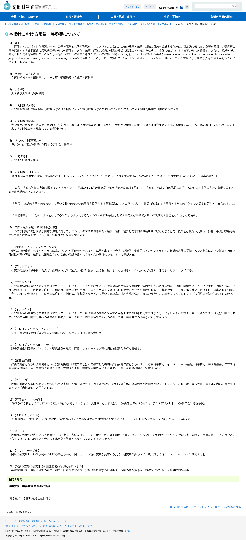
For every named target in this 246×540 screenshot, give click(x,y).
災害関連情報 (24, 521)
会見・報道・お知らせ (24, 16)
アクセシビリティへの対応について (78, 526)
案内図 (127, 531)
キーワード (62, 521)
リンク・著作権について (51, 526)
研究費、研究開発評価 (43, 24)
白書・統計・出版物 (123, 16)
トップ (8, 24)
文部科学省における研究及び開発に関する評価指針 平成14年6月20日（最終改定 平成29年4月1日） (124, 24)
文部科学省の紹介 (221, 16)
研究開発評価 (64, 24)
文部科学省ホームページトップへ (192, 506)
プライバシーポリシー (30, 526)
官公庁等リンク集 (39, 521)
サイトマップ (133, 6)
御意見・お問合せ (12, 526)
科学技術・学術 (21, 24)
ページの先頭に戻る (229, 506)
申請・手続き (172, 16)
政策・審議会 (74, 16)
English (151, 6)
